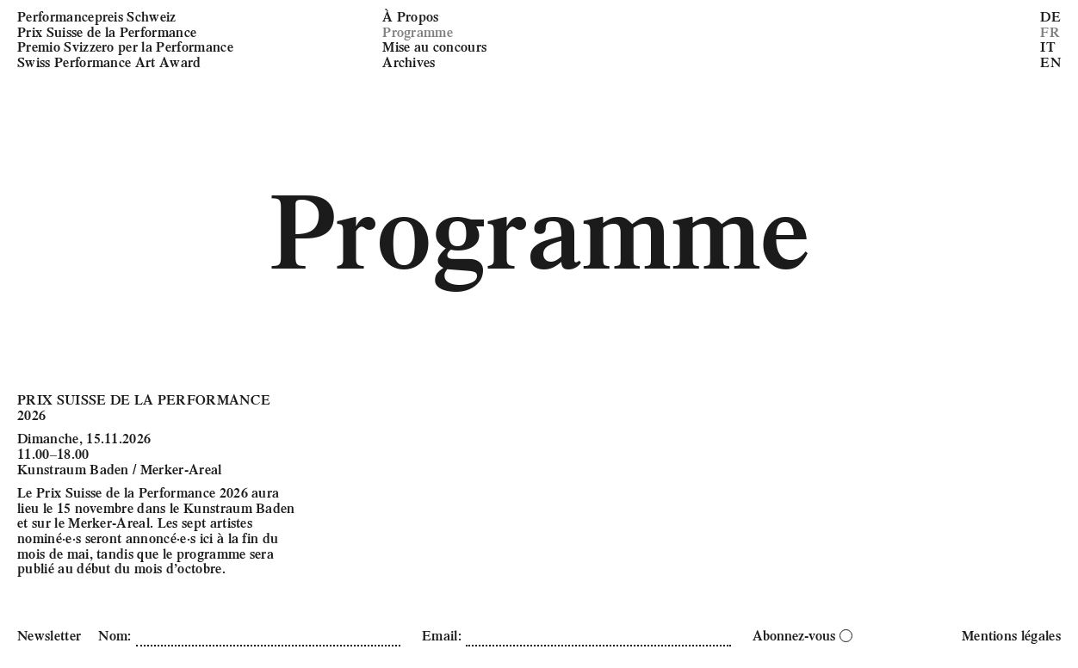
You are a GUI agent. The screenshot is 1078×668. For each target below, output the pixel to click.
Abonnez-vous (802, 635)
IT (1048, 46)
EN (1050, 61)
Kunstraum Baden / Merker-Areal (119, 469)
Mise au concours (434, 46)
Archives (409, 61)
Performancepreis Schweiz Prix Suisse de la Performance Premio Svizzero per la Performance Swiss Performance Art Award (125, 39)
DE (1050, 16)
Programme (417, 31)
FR (1050, 31)
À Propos (410, 16)
